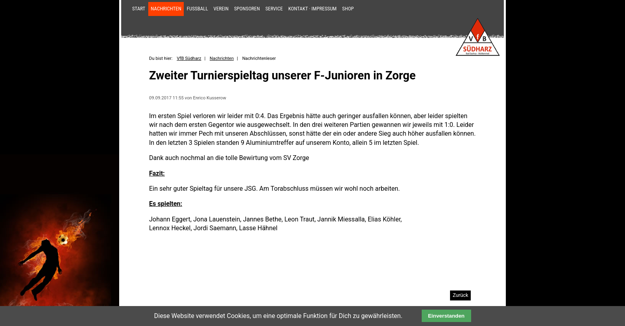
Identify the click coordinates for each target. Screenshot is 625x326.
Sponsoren (247, 9)
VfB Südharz (189, 58)
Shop (348, 9)
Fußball (197, 9)
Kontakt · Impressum (312, 9)
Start (138, 9)
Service (274, 9)
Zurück (460, 295)
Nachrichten (166, 9)
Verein (221, 9)
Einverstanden (446, 316)
